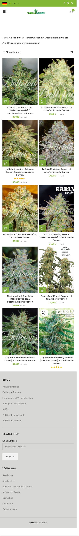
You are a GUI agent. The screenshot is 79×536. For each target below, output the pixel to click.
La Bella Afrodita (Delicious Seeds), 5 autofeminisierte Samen (20, 172)
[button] (5, 101)
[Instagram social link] (72, 3)
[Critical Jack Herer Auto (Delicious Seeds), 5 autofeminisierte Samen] (20, 81)
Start (5, 37)
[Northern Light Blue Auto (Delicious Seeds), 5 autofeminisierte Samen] (20, 270)
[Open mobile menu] (4, 11)
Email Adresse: (9, 440)
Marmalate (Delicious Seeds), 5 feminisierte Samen (20, 236)
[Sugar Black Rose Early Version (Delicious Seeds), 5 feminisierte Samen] (56, 331)
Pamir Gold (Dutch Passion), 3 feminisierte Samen (56, 297)
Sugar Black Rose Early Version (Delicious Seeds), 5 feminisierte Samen (57, 360)
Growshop (7, 497)
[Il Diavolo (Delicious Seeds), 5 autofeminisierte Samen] (56, 81)
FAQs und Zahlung (11, 392)
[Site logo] (38, 11)
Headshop (7, 503)
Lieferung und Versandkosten (17, 398)
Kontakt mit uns (10, 386)
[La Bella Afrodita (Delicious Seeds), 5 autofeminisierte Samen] (20, 143)
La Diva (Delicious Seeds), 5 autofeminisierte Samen (56, 170)
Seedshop (7, 475)
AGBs (5, 409)
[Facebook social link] (64, 3)
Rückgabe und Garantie (14, 403)
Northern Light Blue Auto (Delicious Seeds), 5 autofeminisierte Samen (20, 299)
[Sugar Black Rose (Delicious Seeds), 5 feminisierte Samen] (20, 331)
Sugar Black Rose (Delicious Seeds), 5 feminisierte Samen (20, 359)
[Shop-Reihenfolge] (71, 52)
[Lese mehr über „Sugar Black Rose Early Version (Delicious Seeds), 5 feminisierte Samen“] (42, 352)
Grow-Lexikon (9, 509)
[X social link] (68, 3)
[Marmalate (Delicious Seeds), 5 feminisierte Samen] (20, 208)
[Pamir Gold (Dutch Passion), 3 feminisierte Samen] (56, 270)
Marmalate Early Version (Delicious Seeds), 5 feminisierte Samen (57, 237)
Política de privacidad (13, 415)
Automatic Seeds (11, 492)
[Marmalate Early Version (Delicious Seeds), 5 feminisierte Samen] (56, 208)
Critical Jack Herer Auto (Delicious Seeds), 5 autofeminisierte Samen (20, 110)
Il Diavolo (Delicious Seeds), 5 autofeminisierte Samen (56, 109)
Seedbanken (8, 481)
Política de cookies (11, 420)
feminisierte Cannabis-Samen (17, 486)
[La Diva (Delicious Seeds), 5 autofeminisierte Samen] (56, 143)
